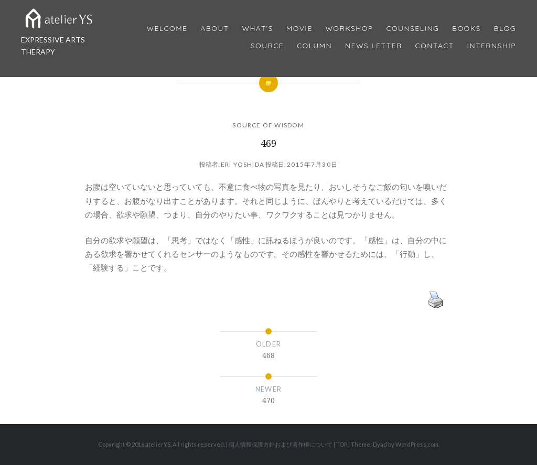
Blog (505, 28)
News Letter (373, 45)
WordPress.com (416, 444)
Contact (434, 45)
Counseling (412, 28)
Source (267, 45)
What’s (257, 28)
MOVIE (299, 28)
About (214, 28)
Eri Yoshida (242, 164)
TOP (341, 444)
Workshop (349, 28)
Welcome (166, 28)
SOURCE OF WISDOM (268, 125)
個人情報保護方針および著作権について (280, 444)
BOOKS (466, 28)
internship (491, 45)
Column (314, 45)
